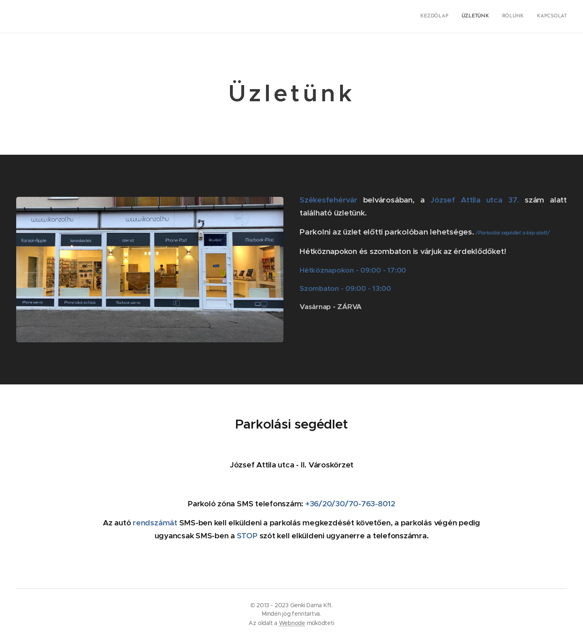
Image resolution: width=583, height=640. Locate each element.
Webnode (292, 623)
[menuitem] (530, 16)
